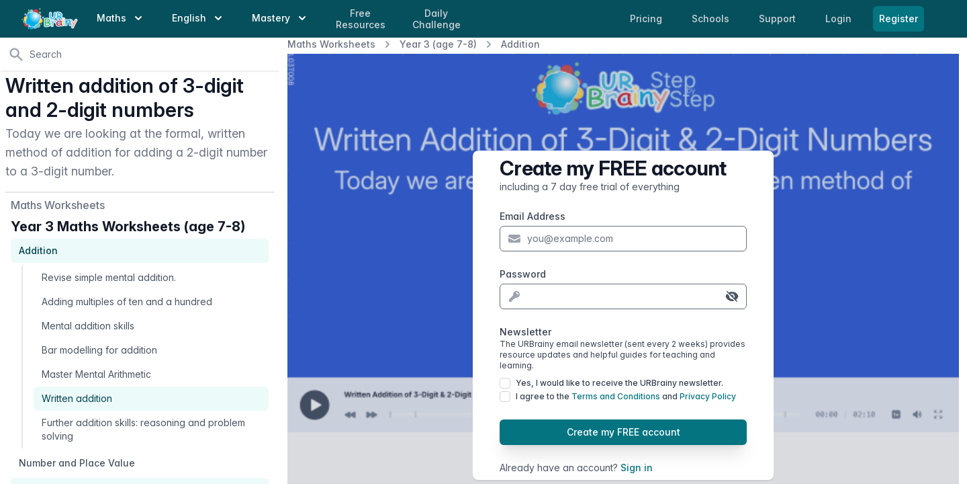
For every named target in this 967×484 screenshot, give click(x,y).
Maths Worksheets (331, 44)
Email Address (532, 216)
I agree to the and (626, 396)
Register (898, 18)
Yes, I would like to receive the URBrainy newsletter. (619, 383)
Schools (712, 18)
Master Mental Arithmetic (96, 374)
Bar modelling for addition (99, 350)
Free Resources (360, 19)
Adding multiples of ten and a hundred (127, 301)
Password (523, 274)
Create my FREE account (623, 432)
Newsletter (623, 348)
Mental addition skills (88, 325)
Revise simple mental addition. (109, 277)
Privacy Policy (708, 396)
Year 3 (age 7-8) (438, 44)
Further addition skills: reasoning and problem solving (143, 429)
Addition (520, 44)
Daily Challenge (436, 19)
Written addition (77, 398)
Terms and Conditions (615, 396)
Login (839, 18)
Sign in (636, 467)
